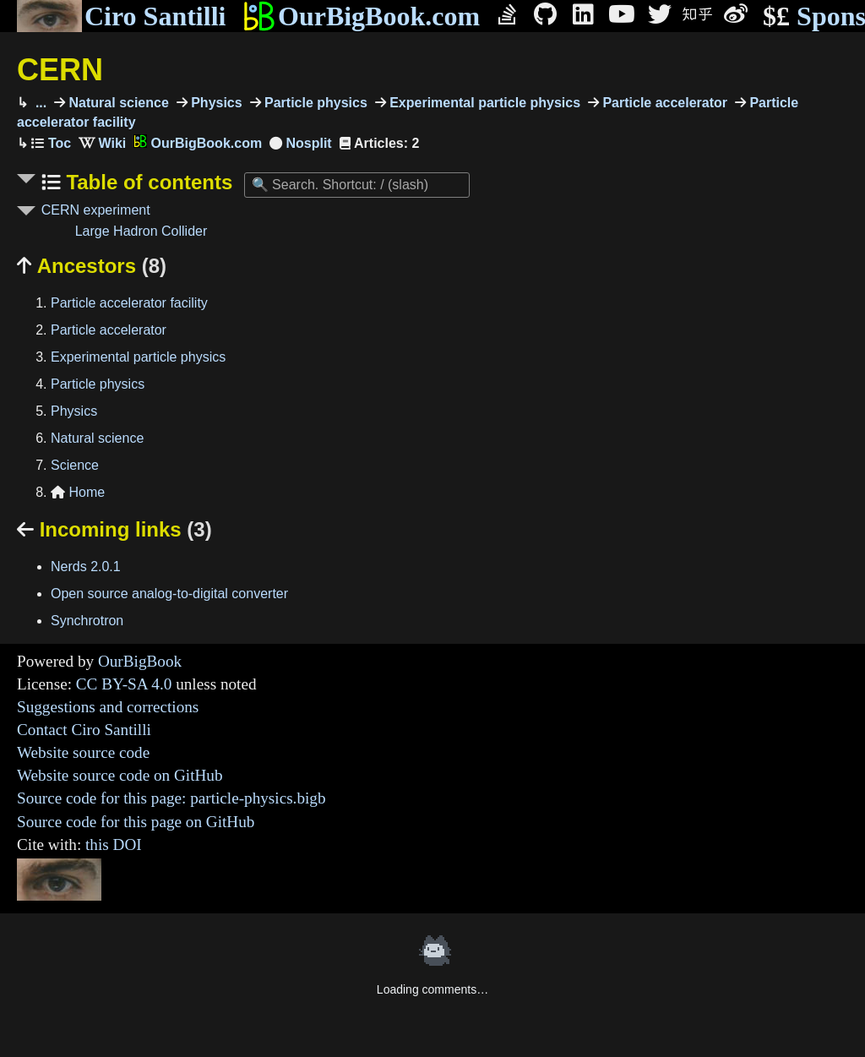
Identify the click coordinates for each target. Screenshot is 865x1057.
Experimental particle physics (483, 102)
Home (78, 492)
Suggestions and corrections (108, 707)
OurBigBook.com (361, 16)
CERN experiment (95, 210)
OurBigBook (140, 661)
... (38, 102)
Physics (215, 102)
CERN (60, 69)
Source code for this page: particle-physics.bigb (171, 798)
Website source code (83, 752)
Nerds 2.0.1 (86, 566)
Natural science (117, 102)
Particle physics (314, 102)
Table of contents (147, 182)
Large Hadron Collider (141, 231)
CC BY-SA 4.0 (124, 684)
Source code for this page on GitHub (135, 822)
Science (75, 465)
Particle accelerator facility (129, 303)
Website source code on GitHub (120, 775)
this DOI (113, 844)
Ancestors (91, 265)
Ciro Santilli (121, 16)
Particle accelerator (663, 102)
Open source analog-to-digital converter (169, 593)
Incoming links (114, 529)
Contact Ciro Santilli (84, 729)
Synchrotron (87, 620)
